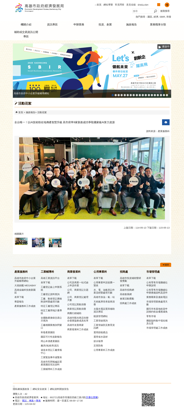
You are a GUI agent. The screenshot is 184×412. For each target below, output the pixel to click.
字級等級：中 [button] (158, 4)
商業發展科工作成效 (77, 329)
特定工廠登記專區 (50, 306)
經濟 (156, 16)
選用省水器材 (101, 336)
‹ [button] (17, 70)
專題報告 (19, 301)
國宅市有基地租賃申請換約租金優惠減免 (157, 310)
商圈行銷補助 (74, 313)
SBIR (162, 16)
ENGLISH (143, 4)
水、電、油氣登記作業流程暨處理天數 (104, 291)
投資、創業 (105, 24)
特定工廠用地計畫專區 (51, 312)
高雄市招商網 (127, 289)
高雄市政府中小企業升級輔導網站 (113, 94)
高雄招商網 (155, 94)
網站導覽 (108, 4)
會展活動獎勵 (127, 298)
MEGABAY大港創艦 (116, 94)
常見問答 (119, 4)
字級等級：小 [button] (155, 4)
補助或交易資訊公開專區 (26, 34)
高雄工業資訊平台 (128, 94)
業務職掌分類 (158, 24)
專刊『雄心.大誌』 (161, 94)
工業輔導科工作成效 (51, 369)
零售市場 (151, 316)
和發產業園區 (125, 94)
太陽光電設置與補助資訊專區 (104, 310)
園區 (149, 16)
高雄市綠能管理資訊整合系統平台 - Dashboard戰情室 (149, 94)
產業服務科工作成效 (25, 306)
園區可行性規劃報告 (51, 336)
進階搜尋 (165, 11)
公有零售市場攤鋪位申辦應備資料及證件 (157, 291)
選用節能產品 (101, 332)
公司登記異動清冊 (76, 304)
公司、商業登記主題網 (134, 94)
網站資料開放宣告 (59, 389)
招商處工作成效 (128, 303)
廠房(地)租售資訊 (50, 345)
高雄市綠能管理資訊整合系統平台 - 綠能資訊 (146, 94)
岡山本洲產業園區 (50, 341)
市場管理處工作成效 (157, 327)
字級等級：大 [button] (162, 4)
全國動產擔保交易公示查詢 (51, 319)
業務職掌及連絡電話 (157, 297)
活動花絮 (42, 112)
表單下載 (19, 297)
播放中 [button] (166, 46)
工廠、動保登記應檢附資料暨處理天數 (51, 300)
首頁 (99, 4)
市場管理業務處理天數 (157, 303)
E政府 (144, 388)
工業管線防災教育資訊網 (143, 94)
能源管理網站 (101, 316)
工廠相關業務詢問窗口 (51, 326)
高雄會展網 (158, 94)
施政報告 (131, 24)
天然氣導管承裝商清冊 (104, 303)
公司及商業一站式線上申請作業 (77, 284)
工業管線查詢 (101, 320)
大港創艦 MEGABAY (25, 285)
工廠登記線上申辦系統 (122, 94)
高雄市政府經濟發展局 (39, 7)
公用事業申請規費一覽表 (104, 284)
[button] (155, 11)
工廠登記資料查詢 (50, 294)
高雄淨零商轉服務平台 (152, 94)
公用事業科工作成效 (104, 350)
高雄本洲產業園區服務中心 (131, 94)
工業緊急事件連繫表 (51, 357)
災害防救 (98, 345)
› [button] (167, 70)
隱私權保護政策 (21, 389)
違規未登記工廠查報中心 (51, 351)
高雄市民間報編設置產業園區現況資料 (51, 363)
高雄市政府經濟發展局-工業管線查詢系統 (140, 94)
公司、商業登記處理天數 (77, 298)
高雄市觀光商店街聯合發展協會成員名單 (77, 319)
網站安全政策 (40, 389)
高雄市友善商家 (137, 94)
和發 (168, 16)
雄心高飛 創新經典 (164, 94)
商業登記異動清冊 (76, 308)
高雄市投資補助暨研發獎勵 (130, 279)
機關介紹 (26, 24)
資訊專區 (52, 24)
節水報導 (98, 341)
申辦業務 (79, 24)
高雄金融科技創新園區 (119, 94)
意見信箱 (131, 4)
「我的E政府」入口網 (167, 94)
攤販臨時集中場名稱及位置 (157, 322)
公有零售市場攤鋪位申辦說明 (157, 284)
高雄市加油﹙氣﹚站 (104, 297)
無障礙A (159, 388)
